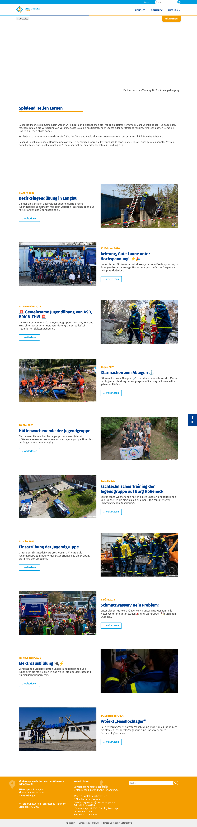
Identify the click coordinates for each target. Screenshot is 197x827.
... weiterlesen (29, 218)
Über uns (173, 10)
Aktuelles (140, 10)
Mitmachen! (156, 10)
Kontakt (147, 2)
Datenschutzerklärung (89, 823)
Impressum (70, 823)
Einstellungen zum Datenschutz (117, 823)
